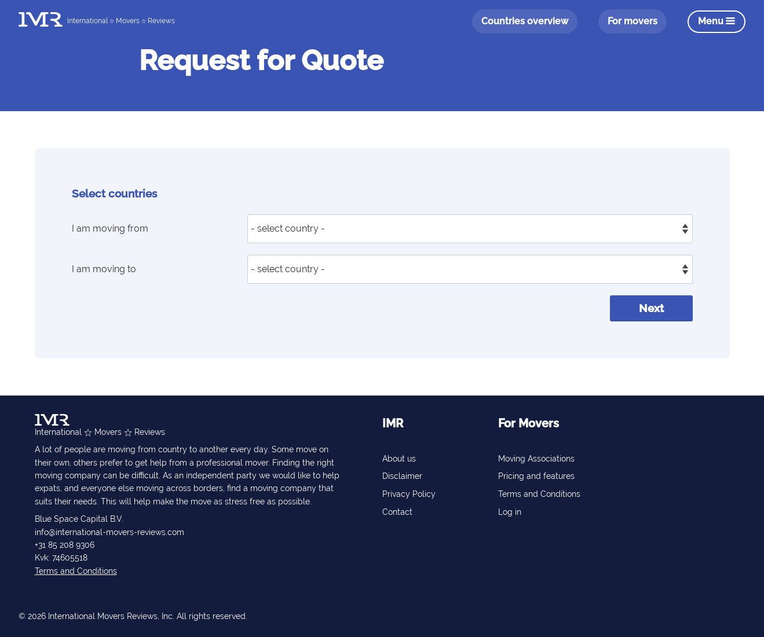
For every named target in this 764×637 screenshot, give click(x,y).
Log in (509, 512)
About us (399, 458)
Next (651, 308)
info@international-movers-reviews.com (109, 532)
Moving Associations (536, 458)
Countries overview (524, 21)
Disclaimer (402, 476)
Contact (397, 512)
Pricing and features (536, 476)
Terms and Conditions (76, 571)
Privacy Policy (409, 494)
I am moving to (104, 268)
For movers (632, 21)
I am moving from (110, 228)
